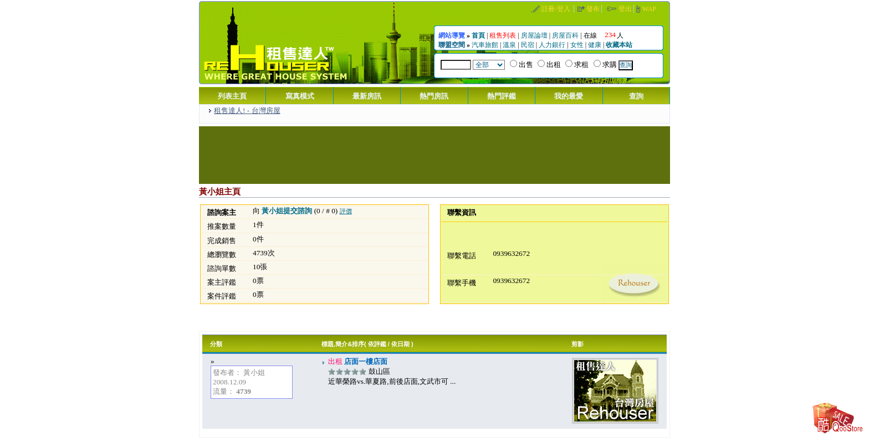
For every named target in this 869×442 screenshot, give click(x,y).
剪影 (577, 344)
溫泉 (509, 45)
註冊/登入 (555, 9)
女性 (577, 45)
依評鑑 (377, 344)
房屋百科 (565, 35)
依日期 (400, 344)
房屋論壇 (534, 35)
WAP (649, 9)
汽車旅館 (485, 45)
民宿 (527, 45)
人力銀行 (552, 45)
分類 (216, 344)
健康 (594, 45)
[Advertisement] (434, 154)
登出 (625, 9)
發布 (593, 9)
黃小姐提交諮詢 (287, 211)
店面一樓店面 (365, 361)
